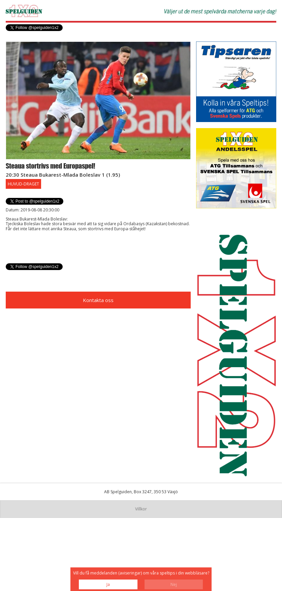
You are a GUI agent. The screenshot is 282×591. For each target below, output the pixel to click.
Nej (173, 584)
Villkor (141, 509)
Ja (108, 584)
